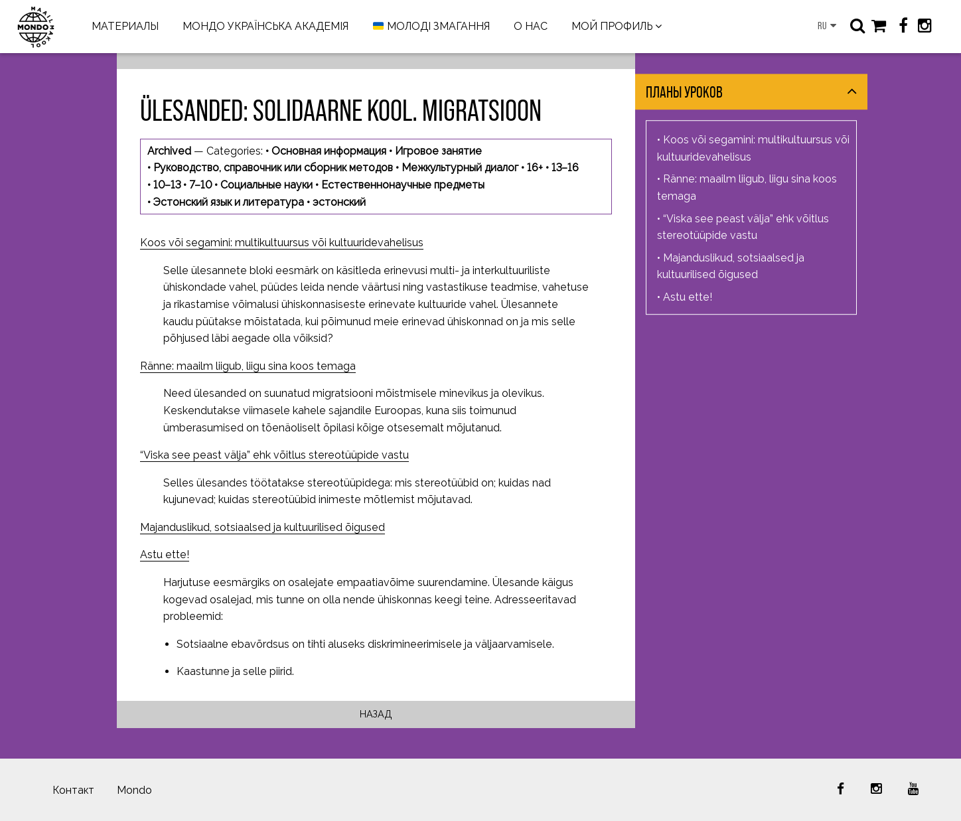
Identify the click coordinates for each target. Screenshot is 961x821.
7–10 (200, 185)
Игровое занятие (438, 151)
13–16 (565, 167)
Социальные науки (266, 185)
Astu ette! (164, 554)
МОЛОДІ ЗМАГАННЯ (431, 27)
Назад (376, 713)
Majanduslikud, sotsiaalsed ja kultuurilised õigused (262, 527)
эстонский (339, 202)
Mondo (134, 790)
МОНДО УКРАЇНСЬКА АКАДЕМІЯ (265, 26)
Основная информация (328, 151)
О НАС (531, 26)
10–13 (167, 185)
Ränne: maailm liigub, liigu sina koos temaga (248, 366)
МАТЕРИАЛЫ (125, 26)
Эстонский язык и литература (228, 202)
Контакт (73, 790)
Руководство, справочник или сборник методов (273, 167)
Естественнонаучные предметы (402, 185)
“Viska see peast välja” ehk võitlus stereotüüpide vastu (274, 455)
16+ (535, 167)
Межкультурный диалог (460, 167)
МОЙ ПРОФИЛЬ (611, 26)
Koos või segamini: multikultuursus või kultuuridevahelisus (281, 242)
